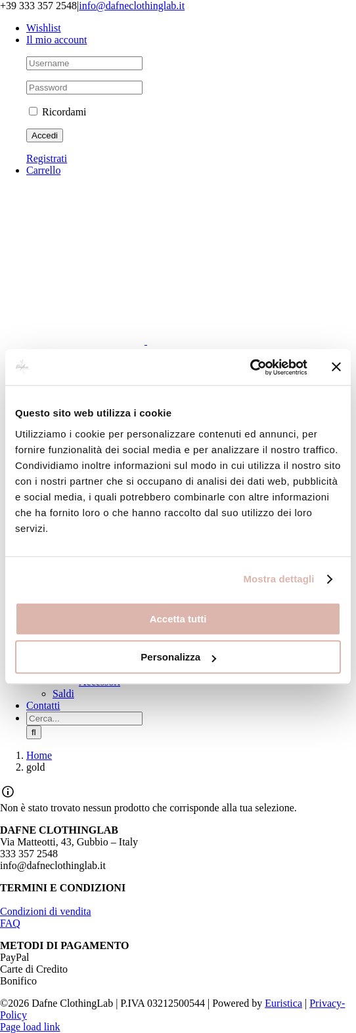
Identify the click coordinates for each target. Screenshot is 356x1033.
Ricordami (58, 111)
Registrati (46, 158)
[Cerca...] (84, 718)
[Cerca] (33, 732)
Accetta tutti (178, 618)
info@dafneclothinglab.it (132, 5)
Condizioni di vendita (45, 911)
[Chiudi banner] (336, 367)
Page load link (30, 1026)
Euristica (283, 1003)
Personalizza (178, 656)
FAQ (10, 923)
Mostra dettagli (278, 578)
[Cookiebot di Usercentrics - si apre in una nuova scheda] (249, 367)
